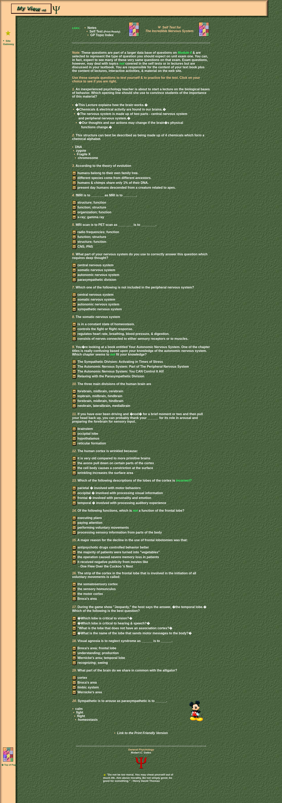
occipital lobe (85, 433)
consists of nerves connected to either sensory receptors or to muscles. (130, 338)
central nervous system (93, 265)
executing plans (87, 518)
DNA (78, 147)
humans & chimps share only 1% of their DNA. (110, 182)
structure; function (89, 202)
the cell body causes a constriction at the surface (112, 468)
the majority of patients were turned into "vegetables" (116, 552)
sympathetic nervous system (97, 309)
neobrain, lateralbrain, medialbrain (101, 405)
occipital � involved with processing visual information (117, 493)
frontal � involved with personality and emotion (111, 498)
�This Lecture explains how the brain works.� (111, 105)
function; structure (89, 207)
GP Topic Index (102, 35)
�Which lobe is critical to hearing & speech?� (111, 623)
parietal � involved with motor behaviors (106, 488)
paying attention (87, 522)
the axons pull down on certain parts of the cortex (113, 463)
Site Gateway (8, 42)
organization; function (91, 212)
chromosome (87, 158)
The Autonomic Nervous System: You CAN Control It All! (118, 371)
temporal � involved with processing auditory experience (119, 503)
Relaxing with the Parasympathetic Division (108, 376)
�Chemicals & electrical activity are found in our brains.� (120, 109)
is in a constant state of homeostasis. (103, 324)
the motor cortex (87, 594)
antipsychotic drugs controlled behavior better (110, 547)
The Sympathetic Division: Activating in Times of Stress (117, 361)
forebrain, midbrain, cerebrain (97, 391)
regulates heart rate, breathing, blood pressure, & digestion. (120, 334)
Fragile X (83, 154)
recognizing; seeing (90, 662)
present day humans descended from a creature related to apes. (124, 187)
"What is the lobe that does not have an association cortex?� (122, 628)
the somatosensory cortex (95, 584)
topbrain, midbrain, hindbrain (97, 396)
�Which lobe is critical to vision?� (102, 618)
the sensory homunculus (94, 589)
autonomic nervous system (95, 275)
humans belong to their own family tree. (105, 173)
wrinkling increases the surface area (102, 473)
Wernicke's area (87, 692)
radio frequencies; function (95, 232)
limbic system (85, 687)
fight (79, 712)
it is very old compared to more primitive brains (111, 458)
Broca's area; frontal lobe (94, 648)
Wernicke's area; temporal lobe (98, 658)
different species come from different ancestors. (112, 178)
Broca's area (84, 598)
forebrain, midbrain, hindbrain (97, 401)
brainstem (82, 428)
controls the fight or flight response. (102, 329)
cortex (79, 677)
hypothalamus (85, 438)
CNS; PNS (82, 246)
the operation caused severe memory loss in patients (115, 557)
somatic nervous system (93, 270)
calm (78, 708)
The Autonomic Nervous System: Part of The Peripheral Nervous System (130, 366)
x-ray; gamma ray (88, 217)
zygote (80, 150)
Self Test (104, 31)
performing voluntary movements (100, 527)
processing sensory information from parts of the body (117, 532)
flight (80, 716)
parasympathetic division (94, 279)
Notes (91, 27)
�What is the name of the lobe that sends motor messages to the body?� (132, 633)
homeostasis (87, 719)
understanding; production (95, 653)
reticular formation (89, 443)
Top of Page (10, 765)
